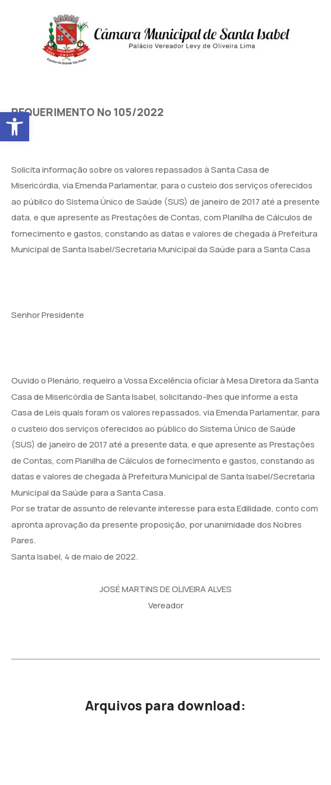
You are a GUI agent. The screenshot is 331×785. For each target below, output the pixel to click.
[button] (14, 126)
